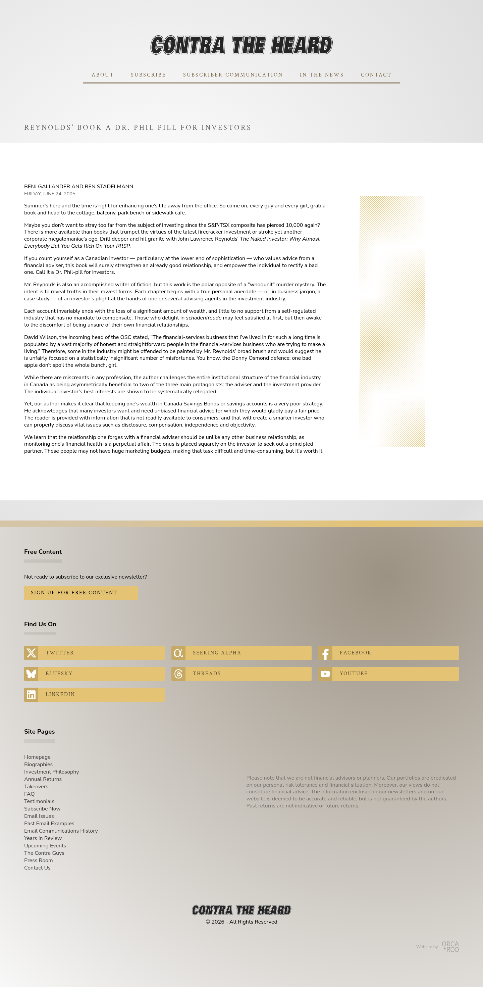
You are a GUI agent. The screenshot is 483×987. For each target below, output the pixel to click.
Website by (437, 946)
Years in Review (43, 838)
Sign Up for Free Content (74, 592)
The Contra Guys (44, 853)
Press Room (38, 860)
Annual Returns (43, 779)
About (103, 75)
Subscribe (148, 75)
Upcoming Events (45, 845)
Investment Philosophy (51, 772)
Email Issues (39, 816)
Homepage (37, 757)
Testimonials (39, 801)
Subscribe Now (42, 808)
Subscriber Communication (233, 75)
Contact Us (37, 868)
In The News (322, 75)
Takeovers (36, 786)
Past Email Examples (49, 823)
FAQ (29, 794)
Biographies (38, 764)
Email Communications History (61, 831)
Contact (376, 75)
